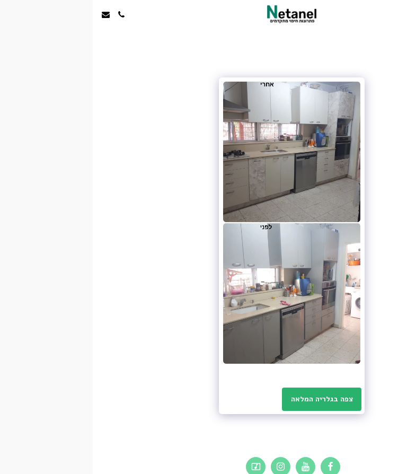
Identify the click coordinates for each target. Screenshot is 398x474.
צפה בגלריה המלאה (229, 399)
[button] (386, 14)
